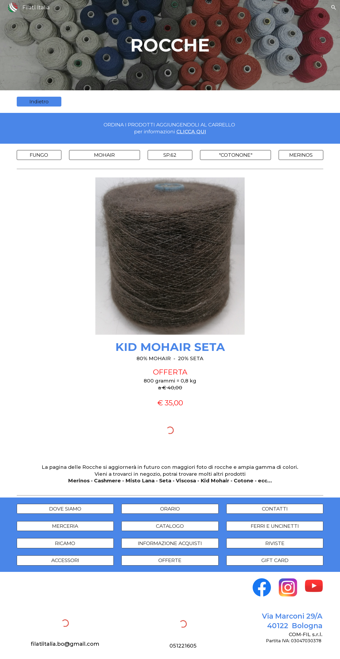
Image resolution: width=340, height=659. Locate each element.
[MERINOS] (301, 155)
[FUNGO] (39, 155)
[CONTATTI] (275, 509)
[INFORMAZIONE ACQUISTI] (170, 543)
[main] (170, 45)
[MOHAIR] (104, 155)
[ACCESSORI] (65, 560)
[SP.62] (170, 155)
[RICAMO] (65, 543)
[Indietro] (39, 102)
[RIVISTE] (275, 543)
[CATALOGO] (170, 526)
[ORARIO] (170, 509)
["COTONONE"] (235, 155)
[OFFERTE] (170, 560)
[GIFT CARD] (275, 560)
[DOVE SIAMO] (65, 509)
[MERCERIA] (65, 526)
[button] (333, 7)
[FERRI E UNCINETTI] (275, 526)
